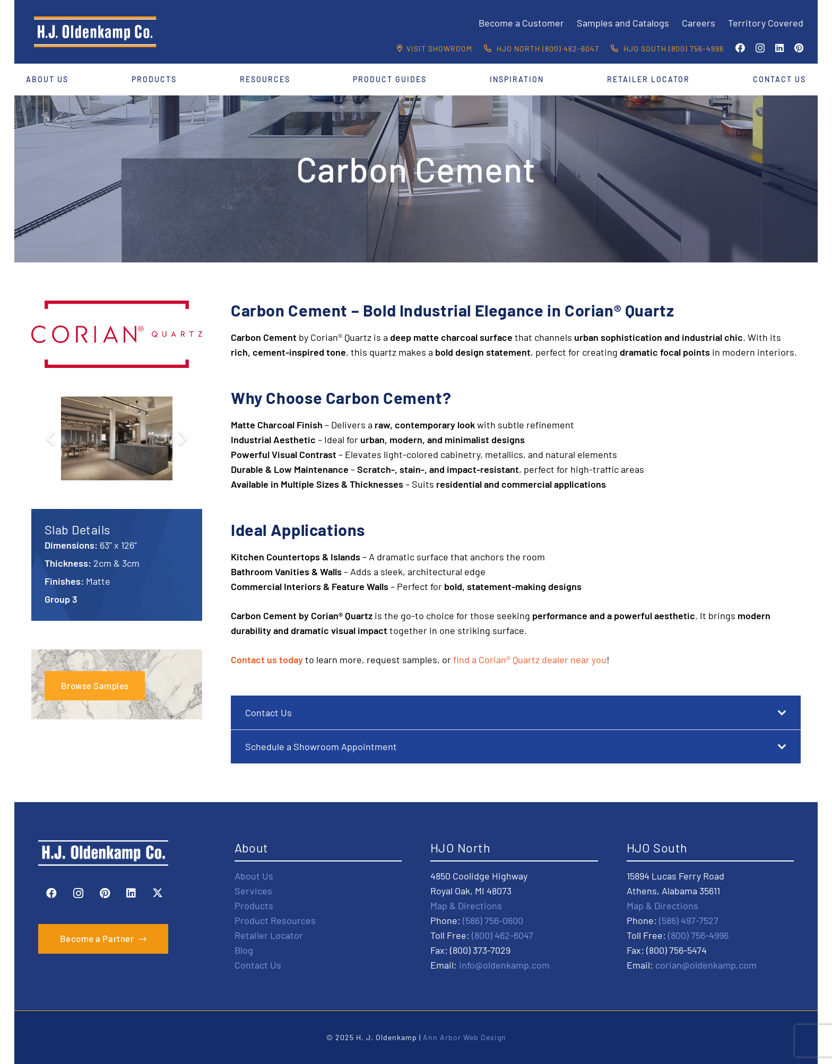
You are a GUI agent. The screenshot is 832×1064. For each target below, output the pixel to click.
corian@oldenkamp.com (706, 965)
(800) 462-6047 (502, 935)
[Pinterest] (798, 47)
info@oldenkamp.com (504, 965)
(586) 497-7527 (688, 920)
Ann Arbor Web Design (464, 1037)
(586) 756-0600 (493, 920)
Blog (244, 950)
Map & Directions (466, 905)
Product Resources (275, 920)
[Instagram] (760, 48)
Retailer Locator (269, 935)
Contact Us (258, 965)
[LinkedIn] (779, 47)
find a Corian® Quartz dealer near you (529, 659)
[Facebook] (740, 47)
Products (254, 905)
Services (253, 890)
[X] (157, 893)
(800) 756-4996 (698, 935)
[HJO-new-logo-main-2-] (95, 31)
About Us (254, 876)
